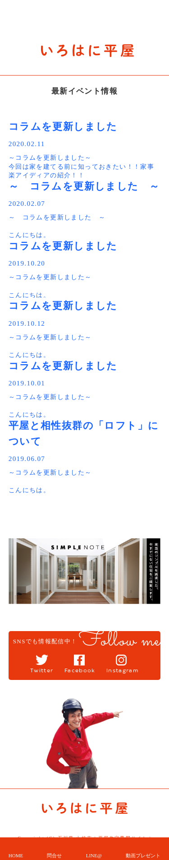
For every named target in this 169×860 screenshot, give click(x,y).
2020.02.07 (27, 203)
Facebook (80, 671)
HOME (16, 855)
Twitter (41, 671)
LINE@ (94, 855)
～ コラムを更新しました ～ (84, 186)
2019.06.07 (27, 458)
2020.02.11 (27, 143)
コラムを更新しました (63, 126)
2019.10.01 (27, 383)
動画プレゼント (143, 855)
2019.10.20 (27, 263)
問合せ (54, 855)
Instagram (122, 671)
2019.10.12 (27, 323)
